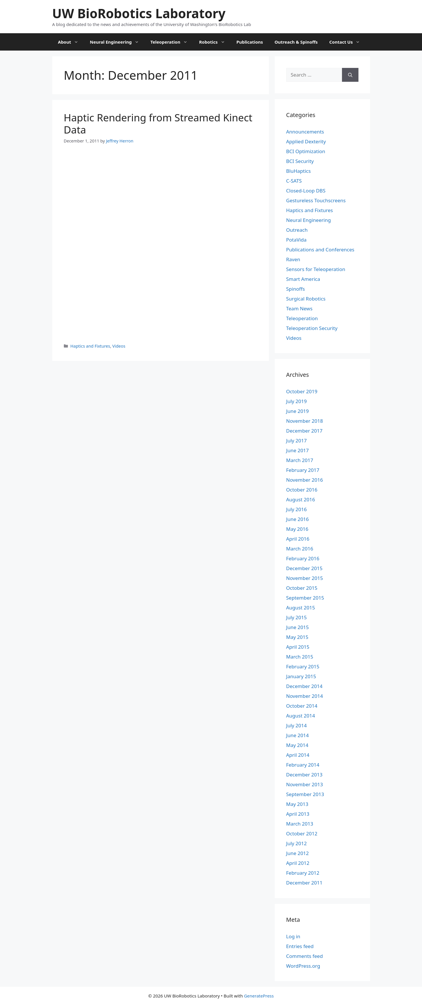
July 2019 (296, 401)
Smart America (303, 279)
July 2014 (296, 725)
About (71, 42)
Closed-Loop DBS (306, 190)
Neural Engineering (117, 42)
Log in (293, 936)
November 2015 (304, 578)
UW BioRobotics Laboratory (139, 13)
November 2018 (304, 421)
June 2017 (297, 450)
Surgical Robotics (306, 298)
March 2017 (299, 460)
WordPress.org (303, 966)
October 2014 (301, 705)
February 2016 (302, 558)
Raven (293, 259)
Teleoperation (171, 42)
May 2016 (297, 529)
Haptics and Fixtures (90, 346)
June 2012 (297, 853)
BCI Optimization (305, 151)
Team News (299, 308)
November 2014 (304, 696)
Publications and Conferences (320, 249)
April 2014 (297, 755)
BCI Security (300, 161)
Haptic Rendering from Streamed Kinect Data (158, 123)
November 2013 (304, 784)
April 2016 (297, 538)
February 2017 (302, 470)
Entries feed (300, 946)
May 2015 (297, 637)
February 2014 (302, 764)
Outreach (297, 230)
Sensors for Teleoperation (315, 269)
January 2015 (301, 676)
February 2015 (302, 666)
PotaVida (296, 239)
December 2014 (304, 686)
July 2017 (296, 440)
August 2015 (300, 607)
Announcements (305, 131)
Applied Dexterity (306, 141)
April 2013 (297, 814)
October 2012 (301, 833)
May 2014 (297, 745)
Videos (118, 346)
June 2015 (297, 627)
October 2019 (301, 391)
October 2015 (301, 588)
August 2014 (300, 715)
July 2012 (296, 843)
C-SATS (294, 180)
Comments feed (304, 956)
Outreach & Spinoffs (295, 42)
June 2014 (297, 735)
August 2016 (300, 499)
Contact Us (347, 42)
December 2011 (304, 882)
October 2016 (301, 489)
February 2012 (302, 872)
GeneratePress (259, 996)
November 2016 (304, 479)
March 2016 (299, 548)
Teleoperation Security (312, 328)
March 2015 (299, 656)
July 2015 (296, 617)
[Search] (350, 75)
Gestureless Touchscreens (316, 200)
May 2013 (297, 804)
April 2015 (297, 647)
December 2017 (304, 430)
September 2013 (305, 794)
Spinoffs (295, 288)
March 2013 (299, 823)
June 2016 (297, 519)
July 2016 (296, 509)
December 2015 (304, 568)
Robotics (214, 42)
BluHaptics (298, 171)
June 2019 (297, 411)
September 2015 (305, 597)
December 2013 (304, 774)
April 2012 (297, 863)
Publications (250, 42)
